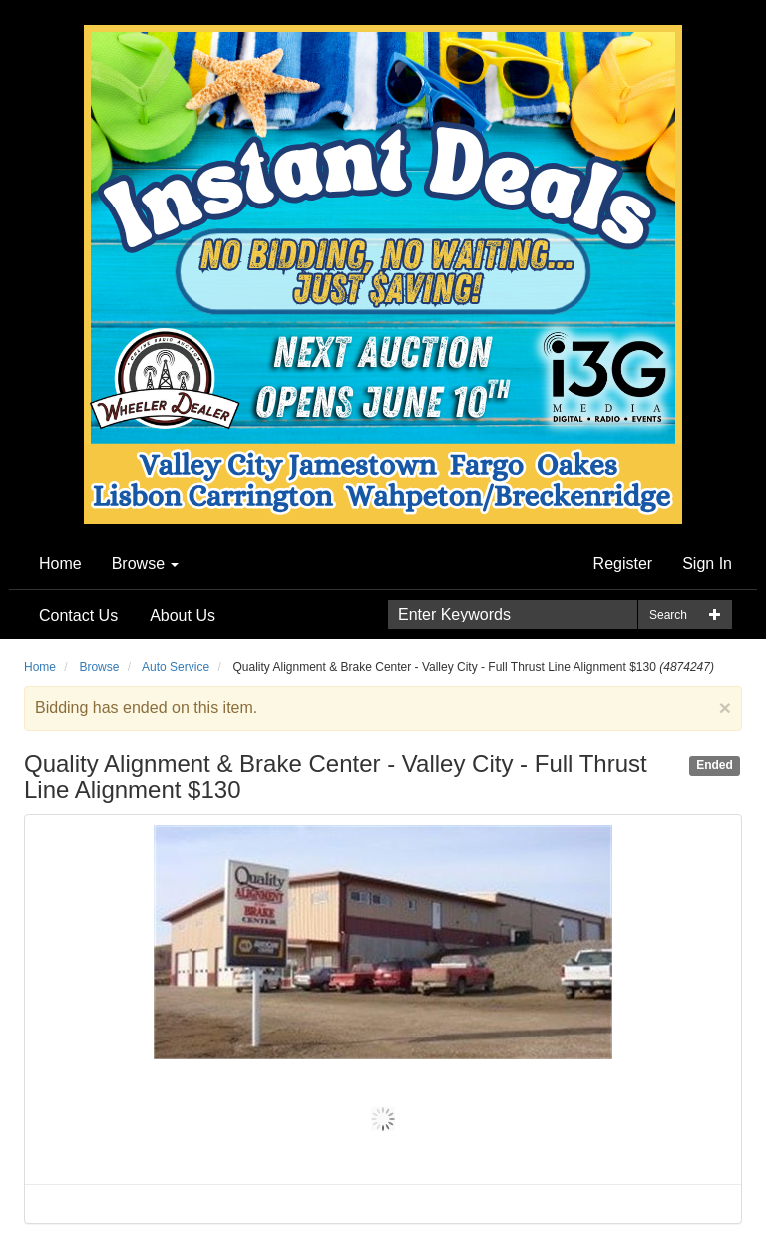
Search (668, 615)
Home (60, 563)
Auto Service (175, 667)
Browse (146, 563)
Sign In (707, 563)
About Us (182, 615)
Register (623, 563)
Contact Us (78, 615)
